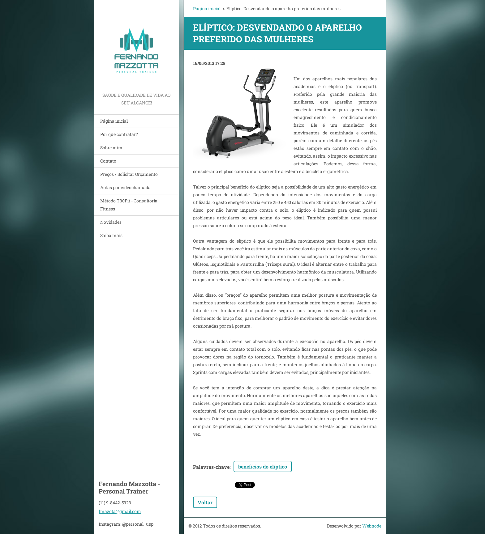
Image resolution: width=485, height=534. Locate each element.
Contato (108, 161)
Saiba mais (111, 235)
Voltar (205, 502)
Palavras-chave (211, 467)
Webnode (371, 526)
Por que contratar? (119, 134)
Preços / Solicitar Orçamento (129, 174)
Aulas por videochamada (125, 187)
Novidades (111, 222)
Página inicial (114, 121)
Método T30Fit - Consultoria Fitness (128, 205)
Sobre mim (111, 147)
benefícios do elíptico (262, 466)
